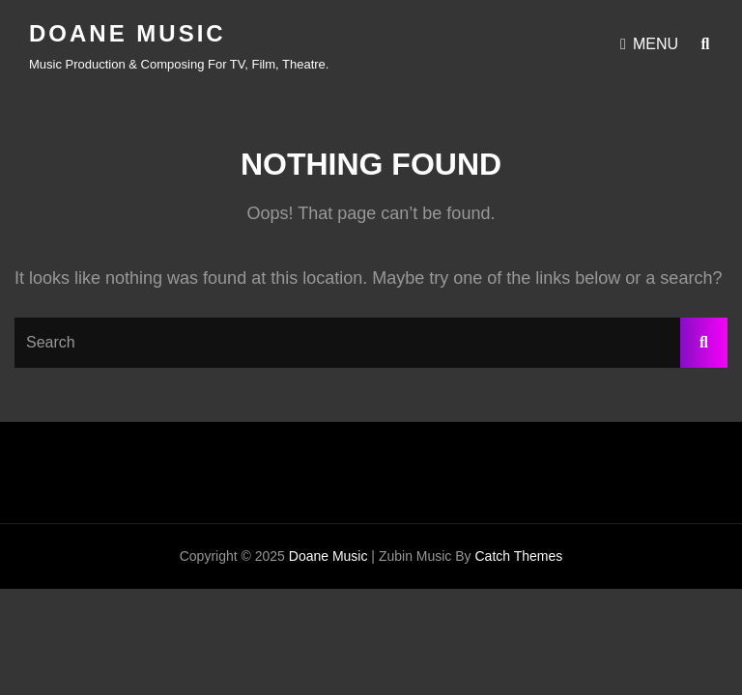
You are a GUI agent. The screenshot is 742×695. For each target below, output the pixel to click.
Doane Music (127, 33)
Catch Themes (518, 556)
